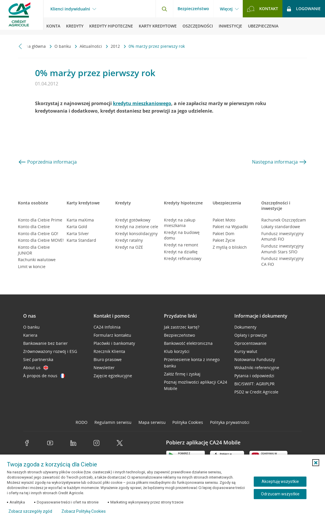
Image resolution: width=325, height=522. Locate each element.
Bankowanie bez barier (45, 343)
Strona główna (32, 46)
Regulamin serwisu (113, 422)
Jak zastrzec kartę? (181, 327)
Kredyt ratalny (129, 240)
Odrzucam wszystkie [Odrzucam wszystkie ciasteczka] (280, 494)
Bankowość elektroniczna (188, 343)
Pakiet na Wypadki (230, 226)
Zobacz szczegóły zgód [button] (30, 511)
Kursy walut (245, 351)
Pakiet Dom (223, 233)
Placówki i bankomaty (114, 343)
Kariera (30, 335)
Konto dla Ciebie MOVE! (41, 240)
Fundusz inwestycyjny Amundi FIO (282, 236)
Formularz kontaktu (112, 335)
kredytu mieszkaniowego (142, 103)
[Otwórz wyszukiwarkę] (164, 8)
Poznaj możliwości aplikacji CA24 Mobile (195, 385)
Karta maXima (80, 220)
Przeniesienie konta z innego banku (192, 363)
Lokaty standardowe (280, 226)
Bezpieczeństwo (193, 8)
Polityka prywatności (229, 422)
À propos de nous (44, 375)
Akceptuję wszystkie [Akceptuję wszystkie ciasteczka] (280, 481)
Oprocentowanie (250, 343)
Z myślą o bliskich (230, 247)
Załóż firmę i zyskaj (182, 374)
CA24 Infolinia (107, 327)
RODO (81, 422)
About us (35, 367)
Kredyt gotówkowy (132, 220)
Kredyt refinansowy (182, 258)
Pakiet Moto (224, 220)
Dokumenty (245, 327)
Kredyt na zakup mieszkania (180, 222)
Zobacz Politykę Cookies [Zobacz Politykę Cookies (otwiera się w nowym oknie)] (83, 511)
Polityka (187, 422)
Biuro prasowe (108, 359)
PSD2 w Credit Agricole (256, 392)
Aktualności (91, 46)
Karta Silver (78, 233)
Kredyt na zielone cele (136, 226)
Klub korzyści (176, 351)
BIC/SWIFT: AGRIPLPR (254, 384)
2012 (116, 46)
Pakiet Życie (224, 240)
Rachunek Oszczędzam (283, 220)
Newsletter (104, 367)
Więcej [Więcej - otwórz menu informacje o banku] (226, 9)
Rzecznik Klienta (109, 351)
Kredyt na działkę (181, 251)
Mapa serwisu (152, 422)
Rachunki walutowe (37, 259)
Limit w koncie (31, 266)
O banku (63, 46)
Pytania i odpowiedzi (254, 375)
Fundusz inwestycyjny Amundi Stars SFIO (282, 248)
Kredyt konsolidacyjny (136, 233)
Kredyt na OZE (129, 247)
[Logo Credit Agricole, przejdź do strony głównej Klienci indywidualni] (21, 17)
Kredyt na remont (181, 245)
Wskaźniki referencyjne (256, 367)
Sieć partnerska (38, 359)
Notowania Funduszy (254, 359)
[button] (315, 462)
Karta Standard (81, 240)
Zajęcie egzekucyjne (113, 375)
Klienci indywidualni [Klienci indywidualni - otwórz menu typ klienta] (70, 9)
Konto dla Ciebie (34, 226)
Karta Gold (77, 226)
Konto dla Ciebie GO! (38, 233)
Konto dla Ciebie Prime (40, 220)
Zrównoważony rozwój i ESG (50, 351)
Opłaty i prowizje (250, 335)
